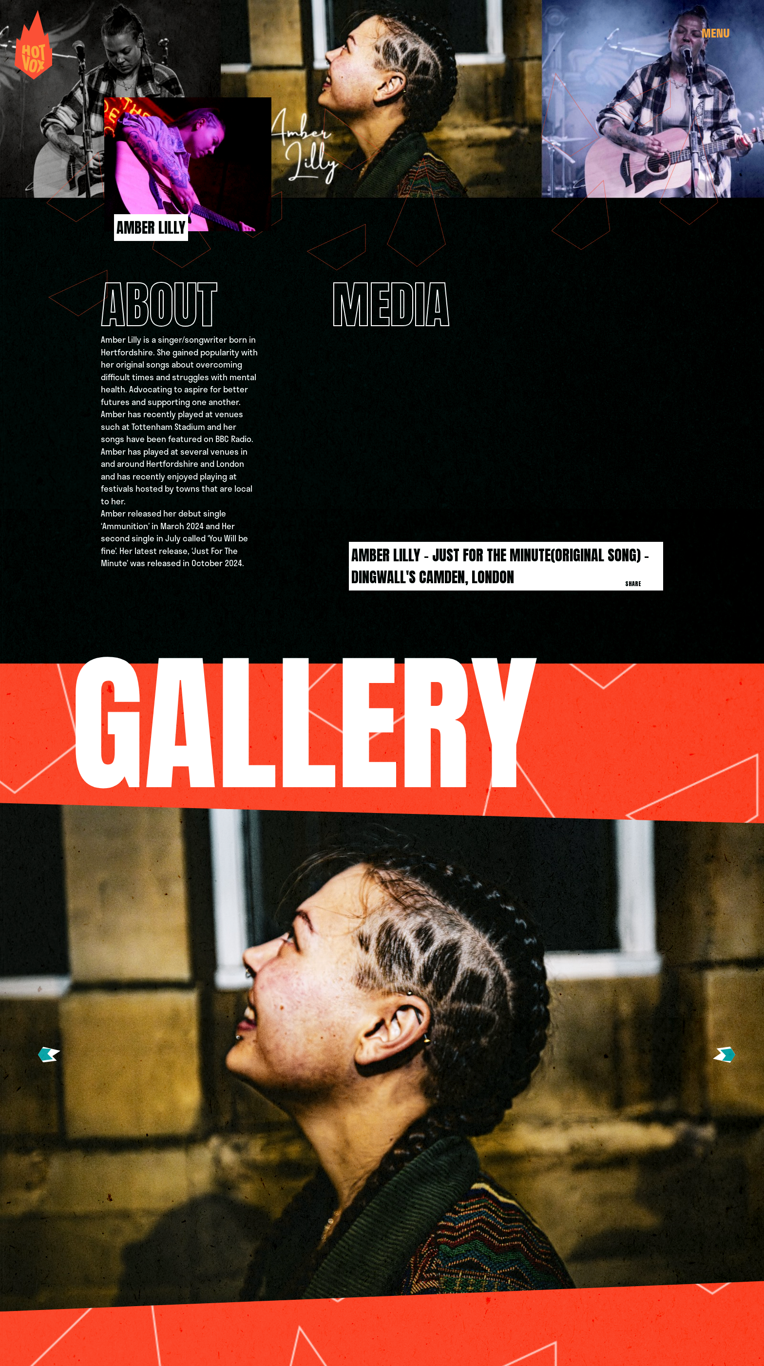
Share (633, 583)
